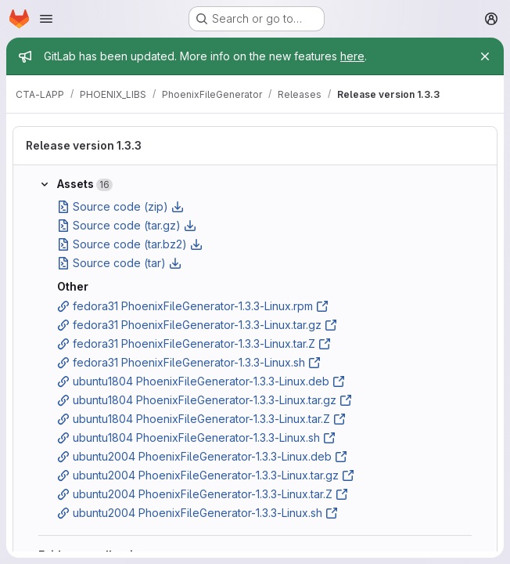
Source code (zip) (120, 206)
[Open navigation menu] (46, 18)
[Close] (485, 56)
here (352, 56)
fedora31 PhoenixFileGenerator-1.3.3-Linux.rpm (193, 306)
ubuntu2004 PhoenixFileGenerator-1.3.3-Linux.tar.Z (202, 494)
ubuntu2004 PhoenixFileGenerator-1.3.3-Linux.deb (202, 456)
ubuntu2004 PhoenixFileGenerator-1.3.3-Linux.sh (197, 512)
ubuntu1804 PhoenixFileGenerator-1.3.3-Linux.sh (196, 437)
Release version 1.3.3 (84, 145)
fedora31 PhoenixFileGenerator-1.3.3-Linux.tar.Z (194, 343)
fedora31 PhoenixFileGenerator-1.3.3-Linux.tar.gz (197, 324)
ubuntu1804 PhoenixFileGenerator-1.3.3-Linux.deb (201, 381)
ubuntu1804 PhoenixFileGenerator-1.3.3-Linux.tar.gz (204, 400)
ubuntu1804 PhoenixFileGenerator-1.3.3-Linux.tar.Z (201, 418)
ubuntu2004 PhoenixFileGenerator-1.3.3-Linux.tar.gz (205, 475)
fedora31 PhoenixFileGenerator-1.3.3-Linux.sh (189, 362)
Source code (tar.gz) (126, 225)
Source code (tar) (119, 262)
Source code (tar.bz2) (130, 244)
